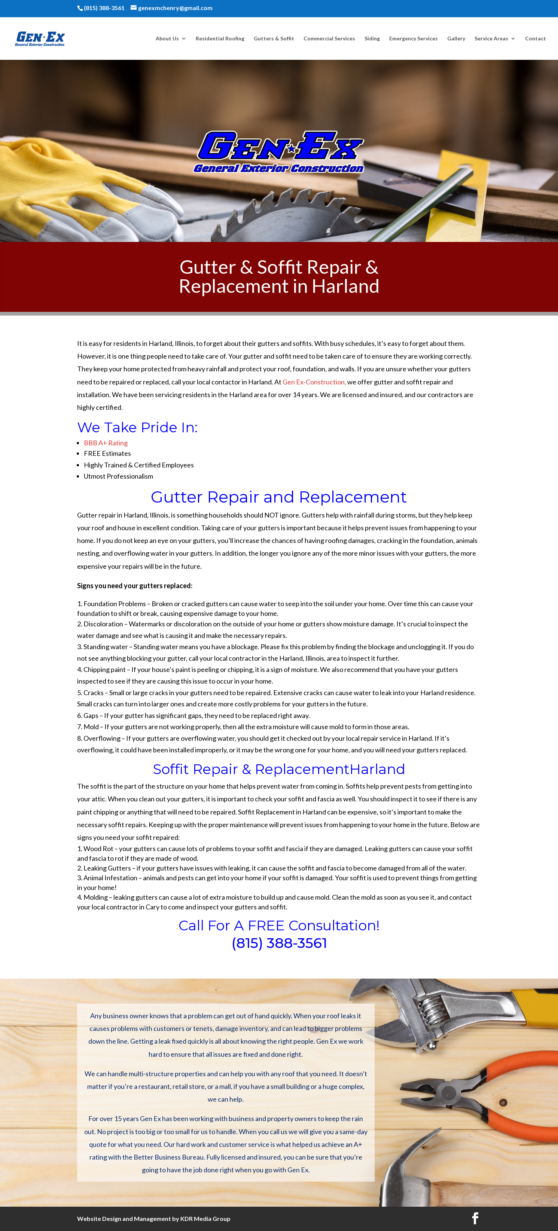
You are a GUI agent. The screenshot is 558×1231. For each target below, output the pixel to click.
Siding (372, 39)
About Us (167, 39)
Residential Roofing (220, 39)
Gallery (456, 39)
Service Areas (491, 39)
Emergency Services (413, 39)
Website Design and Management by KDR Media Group (154, 1218)
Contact (535, 39)
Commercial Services (329, 39)
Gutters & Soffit (274, 39)
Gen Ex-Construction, (314, 382)
